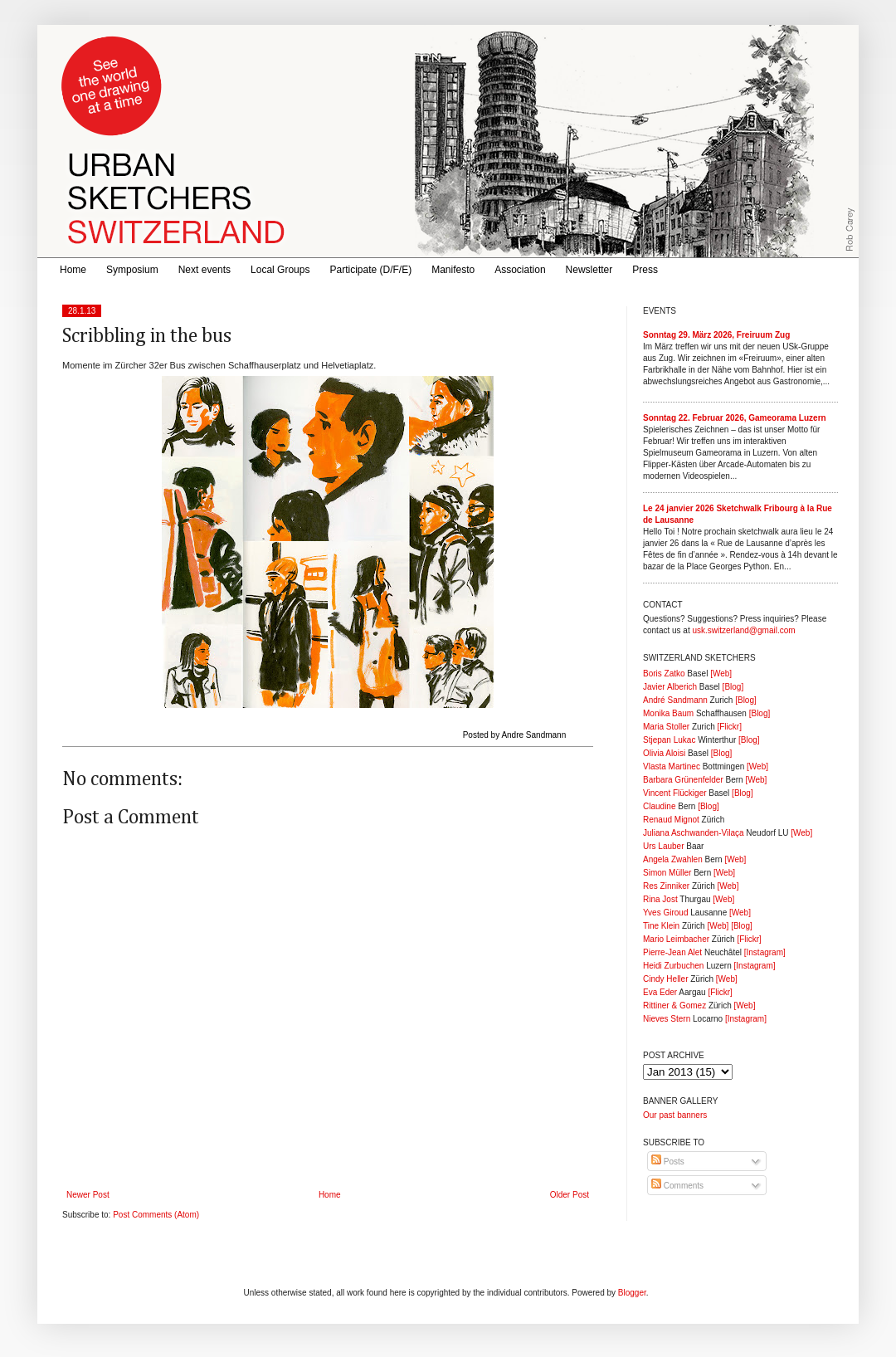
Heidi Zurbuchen (673, 965)
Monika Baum (668, 713)
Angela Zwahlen (673, 859)
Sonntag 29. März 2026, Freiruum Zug (716, 334)
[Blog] (733, 686)
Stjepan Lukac (669, 739)
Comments (677, 1185)
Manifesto (453, 270)
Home (73, 270)
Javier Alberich (670, 686)
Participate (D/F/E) (370, 270)
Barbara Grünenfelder (683, 779)
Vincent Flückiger (675, 793)
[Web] (721, 673)
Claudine (659, 806)
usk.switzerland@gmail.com (743, 630)
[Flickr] (729, 726)
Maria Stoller (666, 726)
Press (645, 270)
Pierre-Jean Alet (672, 952)
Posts (667, 1161)
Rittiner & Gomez (674, 1005)
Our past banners (675, 1115)
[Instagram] (765, 952)
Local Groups (280, 270)
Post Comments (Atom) (156, 1214)
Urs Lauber (663, 846)
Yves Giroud (665, 912)
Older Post (569, 1194)
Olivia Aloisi (664, 753)
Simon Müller (667, 872)
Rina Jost (660, 899)
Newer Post (88, 1194)
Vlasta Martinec (671, 766)
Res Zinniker (666, 886)
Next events (204, 270)
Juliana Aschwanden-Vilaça (693, 832)
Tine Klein (661, 925)
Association (519, 270)
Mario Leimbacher (676, 939)
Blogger (632, 1292)
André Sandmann (675, 700)
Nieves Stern (666, 1018)
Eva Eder (660, 992)
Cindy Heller (665, 979)
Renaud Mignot (671, 819)
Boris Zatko (664, 673)
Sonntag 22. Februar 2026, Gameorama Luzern (734, 417)
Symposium (132, 270)
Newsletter (589, 270)
